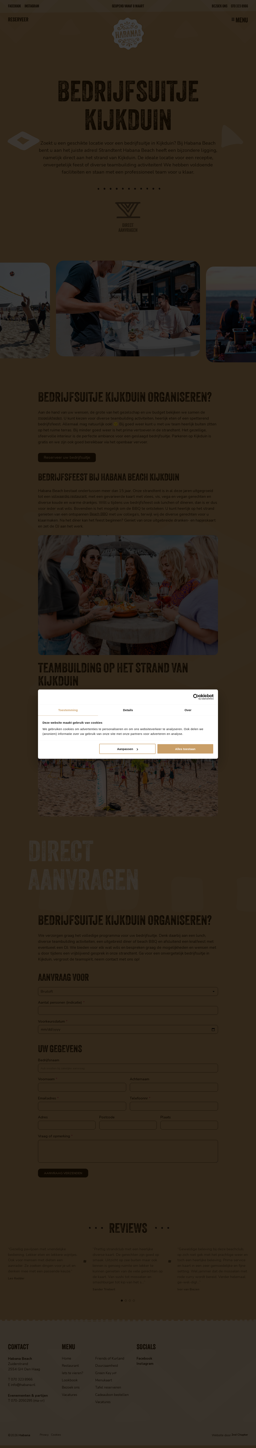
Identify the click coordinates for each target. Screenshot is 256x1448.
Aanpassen (127, 749)
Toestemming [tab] (68, 709)
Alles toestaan (185, 749)
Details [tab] (128, 709)
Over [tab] (188, 709)
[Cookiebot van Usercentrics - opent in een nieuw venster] (196, 697)
